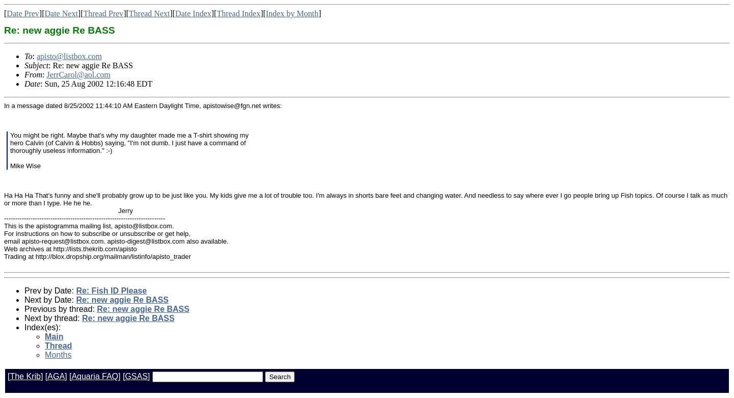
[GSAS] (136, 376)
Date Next (61, 13)
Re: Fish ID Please (111, 290)
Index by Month (292, 13)
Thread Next (149, 13)
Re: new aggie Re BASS (122, 300)
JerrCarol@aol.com (78, 74)
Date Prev (23, 13)
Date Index (193, 13)
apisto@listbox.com (69, 56)
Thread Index (238, 13)
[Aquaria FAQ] (95, 376)
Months (58, 355)
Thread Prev (103, 13)
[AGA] (56, 376)
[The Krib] (25, 376)
